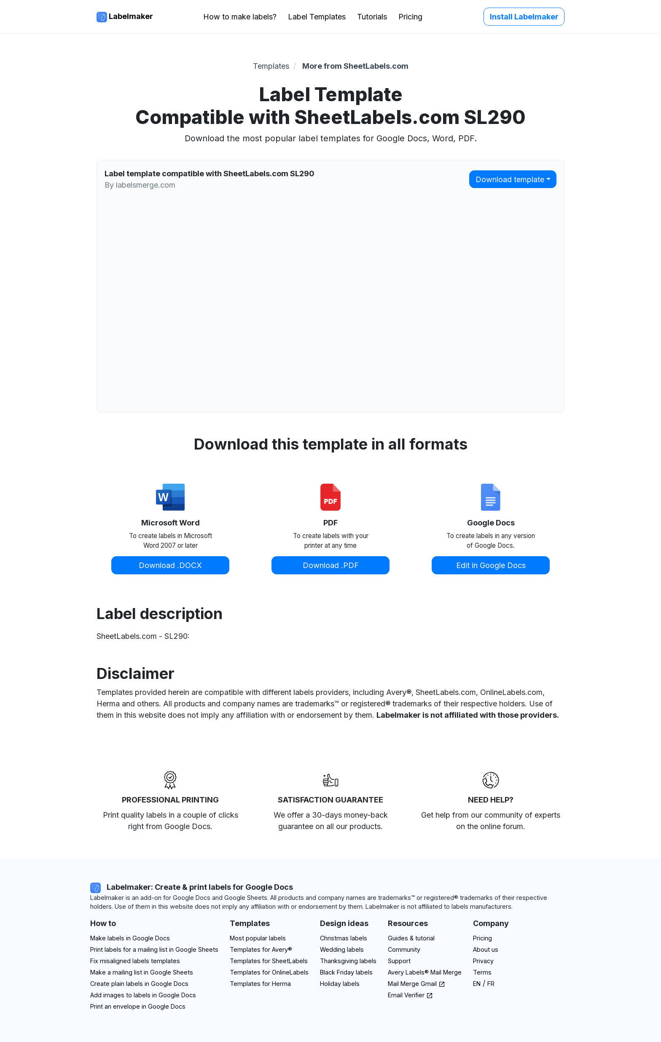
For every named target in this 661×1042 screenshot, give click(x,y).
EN (477, 983)
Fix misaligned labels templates (135, 960)
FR (490, 983)
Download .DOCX (170, 565)
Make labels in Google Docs (130, 938)
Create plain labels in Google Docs (139, 983)
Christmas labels (343, 938)
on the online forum (489, 826)
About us (485, 949)
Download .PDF (331, 565)
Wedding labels (342, 949)
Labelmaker (125, 17)
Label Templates (317, 16)
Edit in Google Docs (491, 565)
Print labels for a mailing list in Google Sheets (154, 949)
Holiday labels (340, 983)
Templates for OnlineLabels (269, 972)
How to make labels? (240, 16)
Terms (482, 972)
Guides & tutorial (411, 938)
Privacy (483, 960)
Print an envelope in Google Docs (137, 1006)
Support (399, 960)
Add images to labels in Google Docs (143, 995)
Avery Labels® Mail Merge (425, 972)
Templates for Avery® (261, 949)
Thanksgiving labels (348, 960)
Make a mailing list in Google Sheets (141, 972)
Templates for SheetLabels (269, 960)
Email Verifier (410, 995)
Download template (510, 179)
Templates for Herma (260, 983)
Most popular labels (258, 938)
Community (404, 949)
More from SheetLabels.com (355, 66)
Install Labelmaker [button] (524, 16)
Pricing (410, 16)
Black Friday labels (346, 972)
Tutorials (372, 16)
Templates (271, 66)
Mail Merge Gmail (416, 983)
